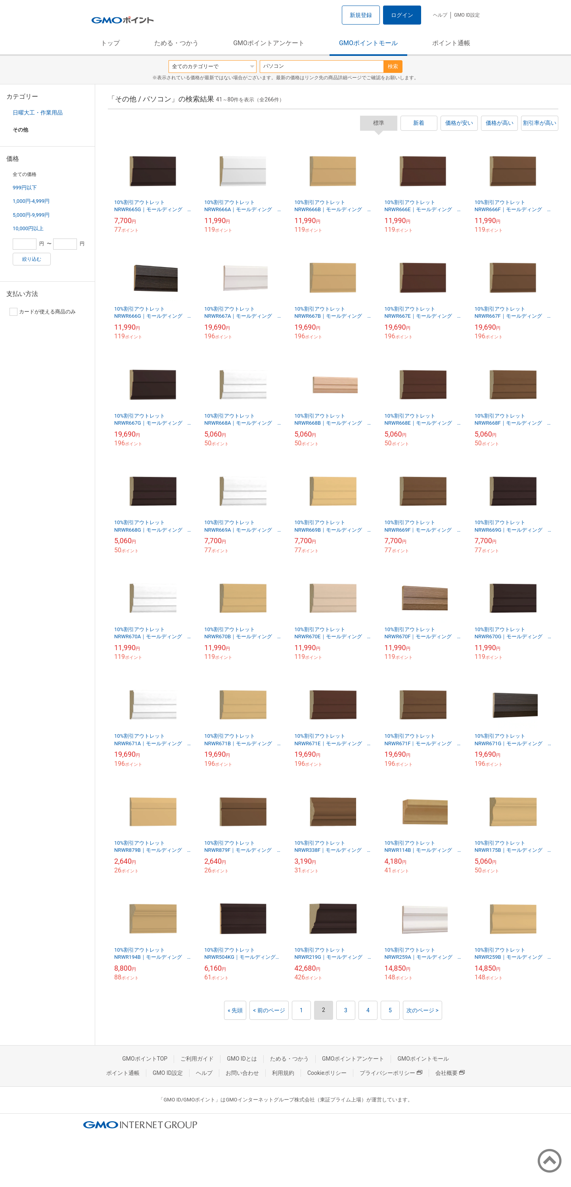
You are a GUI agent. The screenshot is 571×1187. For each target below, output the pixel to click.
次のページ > (422, 1010)
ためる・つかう (176, 43)
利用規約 (283, 1073)
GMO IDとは (242, 1058)
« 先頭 (235, 1010)
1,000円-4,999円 (31, 201)
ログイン (402, 15)
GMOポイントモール (368, 43)
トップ (110, 43)
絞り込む (31, 259)
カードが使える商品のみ (43, 312)
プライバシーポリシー (391, 1073)
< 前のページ (269, 1010)
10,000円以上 (28, 228)
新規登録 (361, 15)
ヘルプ (440, 15)
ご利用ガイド (197, 1058)
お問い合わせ (242, 1073)
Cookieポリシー (327, 1073)
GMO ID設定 (467, 15)
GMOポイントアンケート (269, 43)
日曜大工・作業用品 (38, 112)
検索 (393, 66)
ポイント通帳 (451, 43)
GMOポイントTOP (144, 1058)
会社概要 (450, 1073)
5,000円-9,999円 (31, 215)
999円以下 (25, 188)
